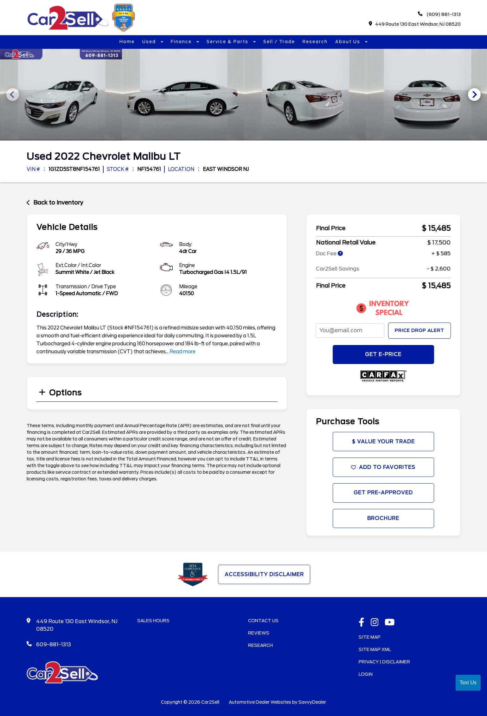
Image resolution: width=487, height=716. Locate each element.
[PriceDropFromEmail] (350, 330)
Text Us (468, 682)
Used (149, 42)
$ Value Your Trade (383, 442)
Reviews (258, 634)
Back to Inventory (55, 202)
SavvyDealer (312, 703)
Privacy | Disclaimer (384, 663)
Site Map (370, 638)
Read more (182, 351)
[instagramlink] (375, 624)
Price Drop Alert (419, 329)
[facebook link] (361, 624)
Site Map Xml (375, 651)
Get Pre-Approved (383, 494)
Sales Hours (153, 622)
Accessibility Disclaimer (264, 576)
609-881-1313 (53, 646)
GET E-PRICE (383, 354)
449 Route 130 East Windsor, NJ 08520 (414, 24)
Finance (182, 42)
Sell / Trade (279, 42)
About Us (348, 42)
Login (366, 675)
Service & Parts (228, 42)
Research (315, 42)
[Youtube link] (390, 624)
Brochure (383, 520)
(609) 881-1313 (439, 14)
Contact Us (263, 622)
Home (127, 42)
